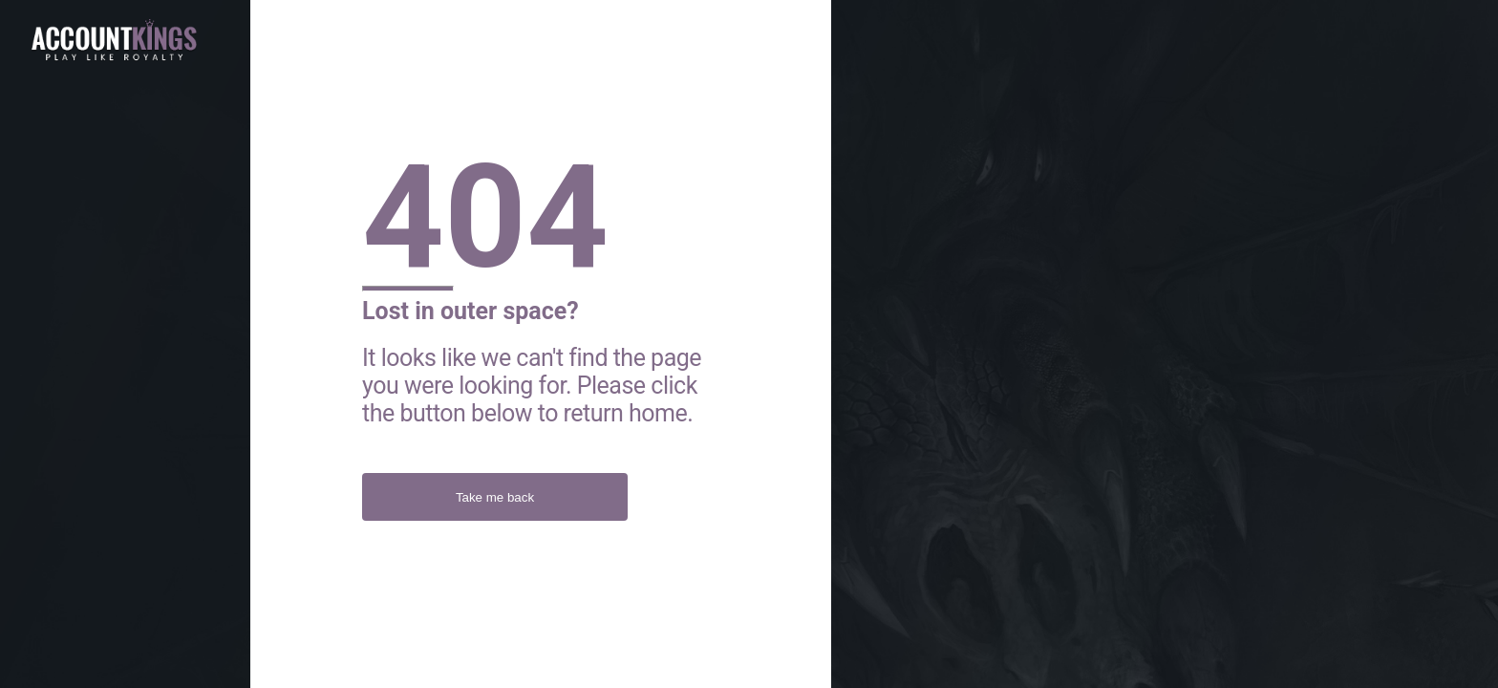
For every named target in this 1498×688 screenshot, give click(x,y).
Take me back (495, 497)
